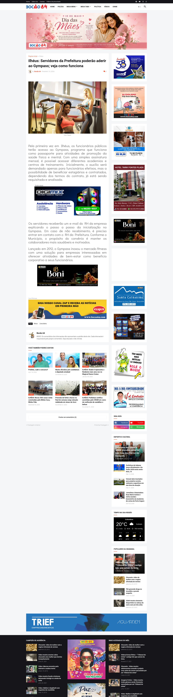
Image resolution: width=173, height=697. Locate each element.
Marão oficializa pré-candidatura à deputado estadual (67, 371)
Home (28, 1)
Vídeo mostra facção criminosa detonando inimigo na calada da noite (49, 678)
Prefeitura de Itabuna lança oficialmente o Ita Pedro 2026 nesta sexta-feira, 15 (134, 468)
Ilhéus (41, 56)
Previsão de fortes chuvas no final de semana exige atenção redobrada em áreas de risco (66, 400)
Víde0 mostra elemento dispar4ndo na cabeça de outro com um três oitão (135, 603)
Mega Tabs (85, 6)
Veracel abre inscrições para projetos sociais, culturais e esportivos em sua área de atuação (135, 482)
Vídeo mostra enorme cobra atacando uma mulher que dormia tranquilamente (50, 657)
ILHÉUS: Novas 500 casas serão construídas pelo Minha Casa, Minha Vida (40, 400)
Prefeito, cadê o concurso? (38, 370)
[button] (139, 7)
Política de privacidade (53, 1)
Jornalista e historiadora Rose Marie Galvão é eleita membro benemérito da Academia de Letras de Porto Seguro (135, 497)
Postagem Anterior (33, 425)
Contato (42, 1)
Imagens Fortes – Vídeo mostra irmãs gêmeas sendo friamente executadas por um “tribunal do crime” (132, 683)
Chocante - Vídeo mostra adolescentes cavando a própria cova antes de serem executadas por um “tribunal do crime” (134, 669)
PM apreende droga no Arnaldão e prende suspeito (134, 591)
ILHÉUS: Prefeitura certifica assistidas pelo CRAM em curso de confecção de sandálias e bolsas (94, 401)
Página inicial (32, 56)
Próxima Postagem (100, 425)
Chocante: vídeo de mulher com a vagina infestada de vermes (133, 579)
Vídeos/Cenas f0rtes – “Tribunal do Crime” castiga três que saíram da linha (133, 657)
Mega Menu (71, 6)
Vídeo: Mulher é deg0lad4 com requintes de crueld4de (49, 689)
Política (97, 6)
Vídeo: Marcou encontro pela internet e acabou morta (48, 667)
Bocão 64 (41, 333)
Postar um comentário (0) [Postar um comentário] (67, 417)
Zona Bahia (43, 323)
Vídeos (107, 6)
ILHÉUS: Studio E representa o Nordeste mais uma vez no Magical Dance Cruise (93, 372)
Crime (115, 6)
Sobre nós (35, 1)
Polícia (61, 6)
